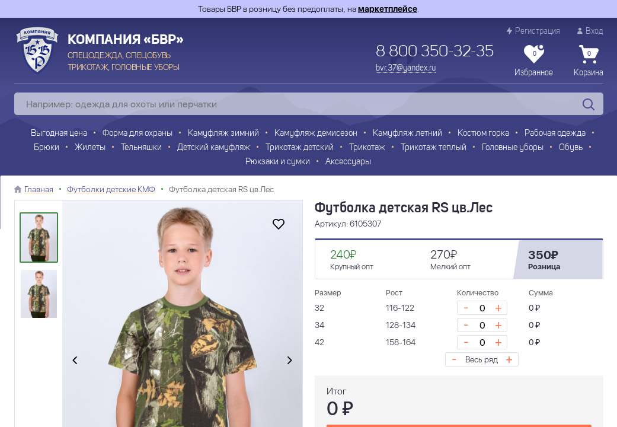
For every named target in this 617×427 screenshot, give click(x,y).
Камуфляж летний (407, 133)
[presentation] (74, 360)
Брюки (46, 148)
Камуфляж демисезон (315, 133)
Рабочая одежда (555, 133)
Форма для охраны (137, 133)
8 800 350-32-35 (435, 52)
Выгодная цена (59, 133)
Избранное (533, 61)
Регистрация (533, 31)
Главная (38, 189)
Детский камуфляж (213, 148)
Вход (590, 31)
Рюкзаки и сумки (277, 162)
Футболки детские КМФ (111, 189)
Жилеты (90, 148)
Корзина (588, 61)
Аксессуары (348, 162)
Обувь (571, 148)
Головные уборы (513, 148)
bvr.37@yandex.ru (406, 68)
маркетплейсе (387, 9)
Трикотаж (367, 148)
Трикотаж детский (300, 148)
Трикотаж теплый (433, 148)
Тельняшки (141, 148)
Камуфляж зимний (223, 133)
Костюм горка (483, 133)
